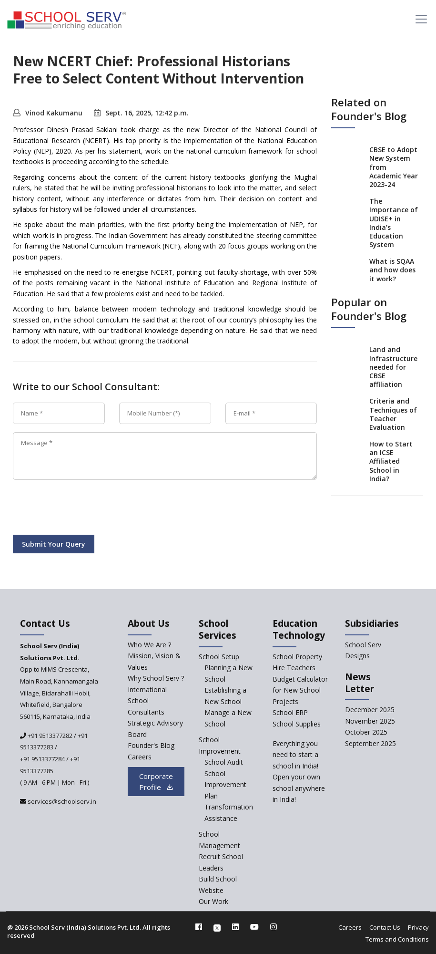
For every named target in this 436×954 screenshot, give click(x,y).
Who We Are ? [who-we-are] (149, 644)
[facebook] (198, 927)
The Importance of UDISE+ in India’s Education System (393, 223)
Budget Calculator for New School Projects (300, 690)
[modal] (411, 831)
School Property (297, 656)
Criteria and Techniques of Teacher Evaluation (393, 414)
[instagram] (273, 927)
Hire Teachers (294, 667)
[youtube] (254, 927)
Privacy (418, 927)
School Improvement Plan (225, 784)
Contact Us (384, 927)
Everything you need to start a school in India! (295, 754)
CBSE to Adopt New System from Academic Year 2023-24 (393, 167)
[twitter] (217, 927)
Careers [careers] (140, 756)
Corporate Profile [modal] (156, 781)
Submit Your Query (53, 544)
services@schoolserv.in (61, 801)
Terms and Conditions (397, 939)
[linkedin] (235, 927)
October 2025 (366, 731)
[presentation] (85, 509)
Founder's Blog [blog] (151, 745)
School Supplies (297, 723)
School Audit (223, 762)
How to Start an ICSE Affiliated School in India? (391, 461)
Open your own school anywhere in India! (299, 788)
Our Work (213, 901)
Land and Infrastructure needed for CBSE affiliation (393, 367)
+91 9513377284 (42, 759)
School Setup (219, 656)
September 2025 (370, 743)
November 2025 (370, 721)
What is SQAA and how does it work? (392, 270)
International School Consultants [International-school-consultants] (147, 700)
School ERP (290, 712)
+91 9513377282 (49, 735)
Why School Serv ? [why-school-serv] (156, 678)
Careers (350, 927)
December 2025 (370, 709)
